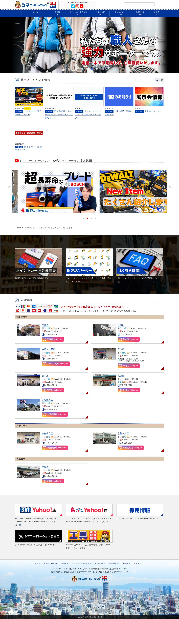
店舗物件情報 (114, 563)
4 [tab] (97, 69)
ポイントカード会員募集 (81, 563)
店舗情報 (64, 563)
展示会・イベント (51, 563)
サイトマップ (139, 563)
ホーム (37, 563)
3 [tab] (92, 69)
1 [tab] (82, 69)
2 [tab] (87, 69)
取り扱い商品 (100, 563)
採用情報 (126, 563)
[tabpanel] (89, 45)
